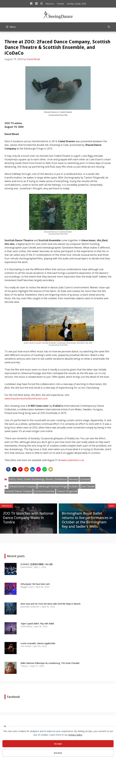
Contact (60, 3)
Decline (58, 752)
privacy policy (75, 734)
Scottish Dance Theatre (18, 491)
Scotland (85, 479)
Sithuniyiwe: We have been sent (35, 584)
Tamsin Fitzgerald (67, 491)
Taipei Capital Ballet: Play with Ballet (37, 623)
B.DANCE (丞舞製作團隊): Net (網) (37, 564)
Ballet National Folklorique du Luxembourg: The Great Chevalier (50, 663)
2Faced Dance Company (22, 486)
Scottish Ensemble (44, 491)
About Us (50, 3)
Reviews (73, 479)
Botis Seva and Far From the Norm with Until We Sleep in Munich (51, 604)
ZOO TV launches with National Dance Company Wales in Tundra (28, 517)
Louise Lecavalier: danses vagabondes (38, 643)
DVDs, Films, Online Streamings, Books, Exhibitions (38, 479)
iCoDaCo (74, 486)
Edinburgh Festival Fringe (52, 486)
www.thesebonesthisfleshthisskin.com (26, 398)
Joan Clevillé (88, 486)
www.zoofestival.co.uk (72, 460)
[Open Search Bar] (109, 26)
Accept (58, 743)
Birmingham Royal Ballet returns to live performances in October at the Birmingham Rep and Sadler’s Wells (87, 519)
